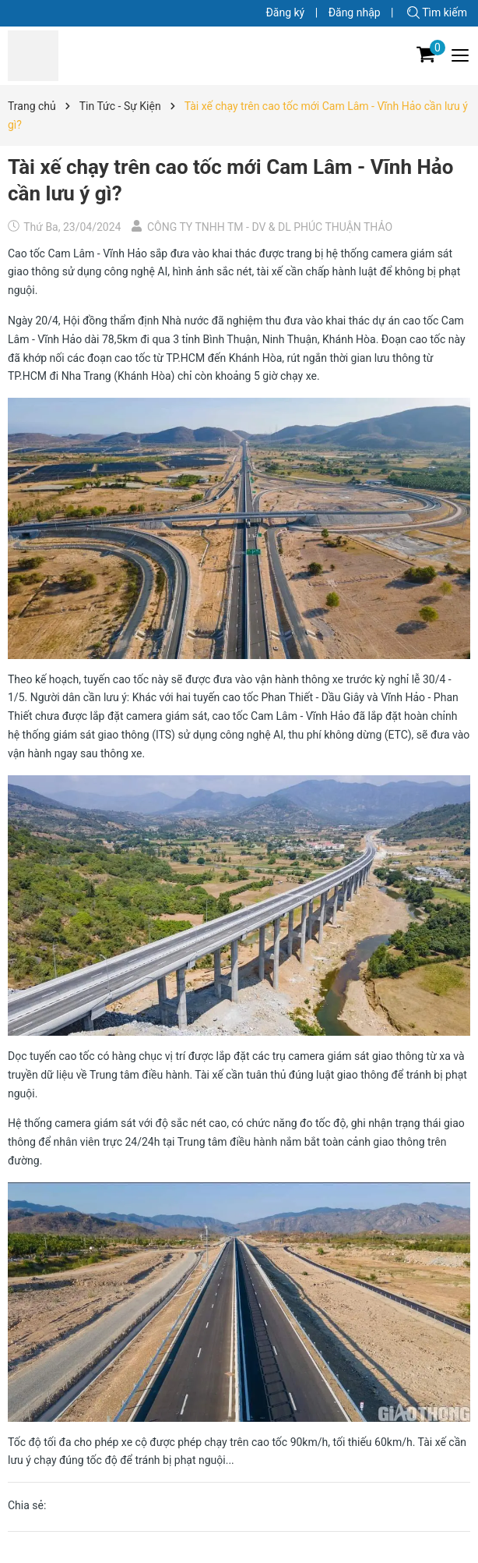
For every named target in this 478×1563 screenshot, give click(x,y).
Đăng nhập (355, 12)
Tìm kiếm (437, 12)
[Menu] (461, 55)
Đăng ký (284, 12)
